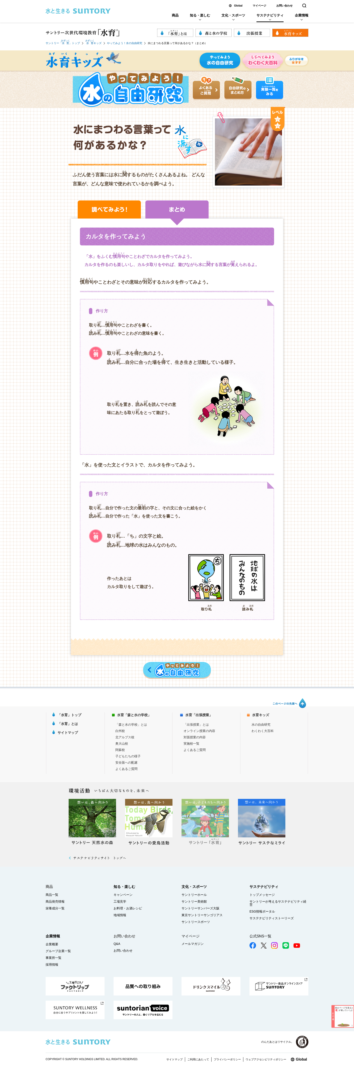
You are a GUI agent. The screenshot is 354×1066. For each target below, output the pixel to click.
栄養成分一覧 (55, 908)
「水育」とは (68, 724)
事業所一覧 (53, 958)
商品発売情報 (55, 901)
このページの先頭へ (289, 703)
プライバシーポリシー (227, 1059)
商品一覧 (52, 895)
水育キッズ (260, 715)
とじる (333, 1016)
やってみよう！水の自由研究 (124, 43)
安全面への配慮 (126, 762)
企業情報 (301, 15)
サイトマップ (68, 732)
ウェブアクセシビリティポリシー (266, 1059)
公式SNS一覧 (260, 936)
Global (238, 5)
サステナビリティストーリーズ (271, 918)
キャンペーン (123, 895)
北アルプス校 (124, 737)
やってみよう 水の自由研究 (219, 60)
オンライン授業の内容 (199, 731)
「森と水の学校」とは (131, 724)
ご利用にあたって (198, 1059)
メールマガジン (193, 944)
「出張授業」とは (196, 724)
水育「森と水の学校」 (134, 715)
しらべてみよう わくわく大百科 (262, 60)
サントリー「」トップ (63, 42)
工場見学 (120, 901)
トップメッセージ (262, 895)
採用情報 (52, 964)
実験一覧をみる (269, 88)
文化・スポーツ (233, 15)
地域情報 (120, 915)
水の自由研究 (261, 724)
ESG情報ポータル (262, 911)
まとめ (177, 212)
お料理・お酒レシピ (128, 908)
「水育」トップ (69, 715)
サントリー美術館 (194, 901)
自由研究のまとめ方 (238, 88)
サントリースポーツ (196, 922)
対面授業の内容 (195, 737)
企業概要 (52, 944)
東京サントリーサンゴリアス (202, 915)
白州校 (120, 731)
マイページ (259, 5)
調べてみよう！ (109, 212)
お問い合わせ (284, 5)
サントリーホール (194, 895)
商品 (175, 15)
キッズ (93, 42)
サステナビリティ (270, 15)
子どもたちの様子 (128, 756)
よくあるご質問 (206, 88)
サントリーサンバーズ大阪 (200, 908)
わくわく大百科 (263, 731)
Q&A (117, 944)
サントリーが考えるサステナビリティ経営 (277, 903)
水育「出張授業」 (198, 715)
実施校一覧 (191, 743)
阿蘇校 (120, 750)
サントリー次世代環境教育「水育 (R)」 (82, 32)
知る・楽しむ (200, 15)
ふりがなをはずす (296, 60)
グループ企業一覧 (58, 951)
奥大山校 (121, 743)
